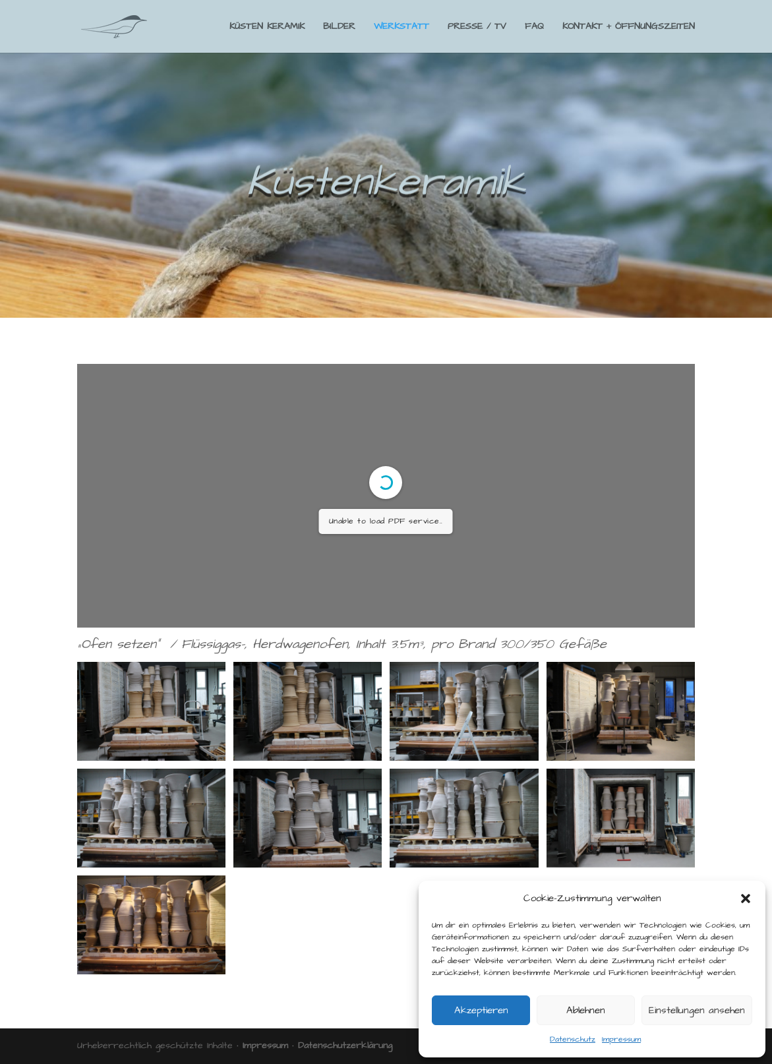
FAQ (534, 27)
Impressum (621, 1039)
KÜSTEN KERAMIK (267, 27)
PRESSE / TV (477, 27)
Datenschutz (572, 1039)
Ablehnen (585, 1010)
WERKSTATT (401, 27)
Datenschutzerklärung (345, 1045)
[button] (745, 898)
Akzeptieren (481, 1010)
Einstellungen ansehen (697, 1010)
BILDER (339, 27)
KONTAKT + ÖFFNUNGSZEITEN (628, 27)
